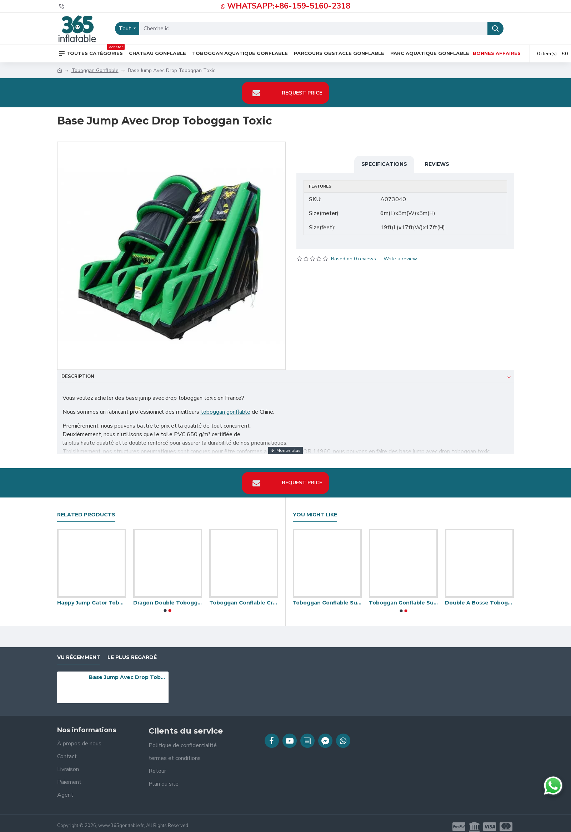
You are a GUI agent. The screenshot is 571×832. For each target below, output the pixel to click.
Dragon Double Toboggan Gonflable (167, 596)
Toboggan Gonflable (95, 70)
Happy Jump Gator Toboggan (91, 596)
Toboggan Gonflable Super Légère (326, 596)
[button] (165, 603)
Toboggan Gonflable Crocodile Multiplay (243, 596)
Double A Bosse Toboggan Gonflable (479, 596)
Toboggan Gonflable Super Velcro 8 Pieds (403, 596)
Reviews (437, 164)
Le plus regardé (132, 650)
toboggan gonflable (225, 412)
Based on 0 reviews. (354, 252)
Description (77, 376)
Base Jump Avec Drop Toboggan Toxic (127, 670)
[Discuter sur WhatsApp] (553, 785)
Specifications (384, 164)
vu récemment (78, 650)
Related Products (86, 508)
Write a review (400, 252)
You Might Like (315, 508)
